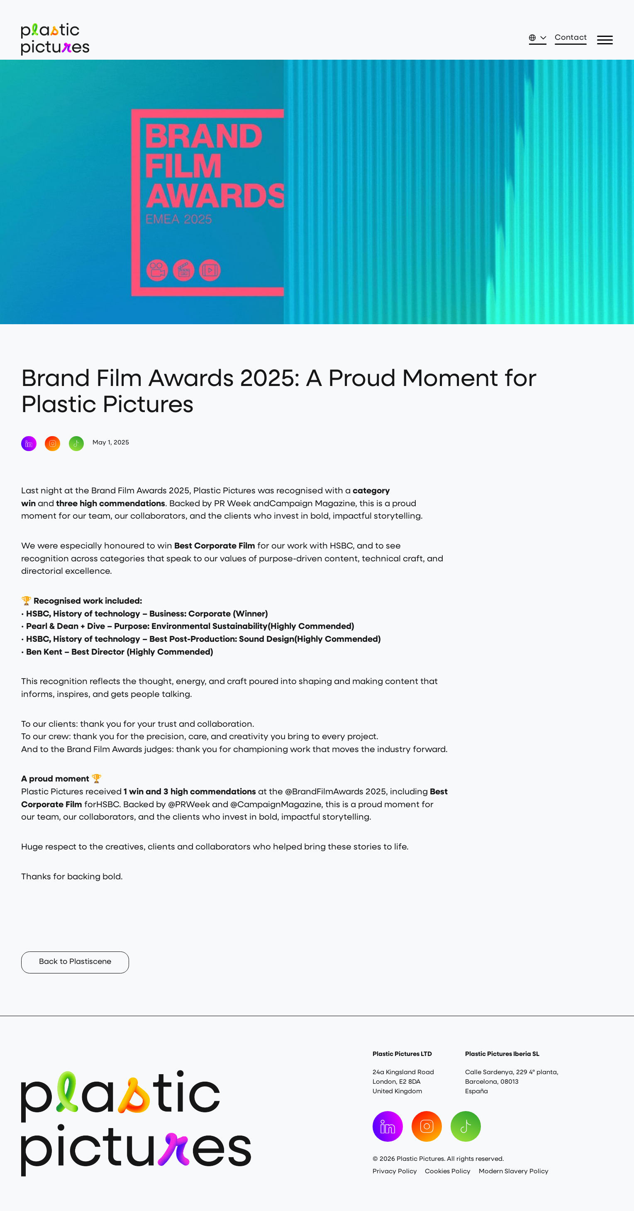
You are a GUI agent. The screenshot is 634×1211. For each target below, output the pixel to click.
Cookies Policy (448, 1172)
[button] (605, 40)
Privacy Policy (395, 1172)
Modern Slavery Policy (514, 1172)
